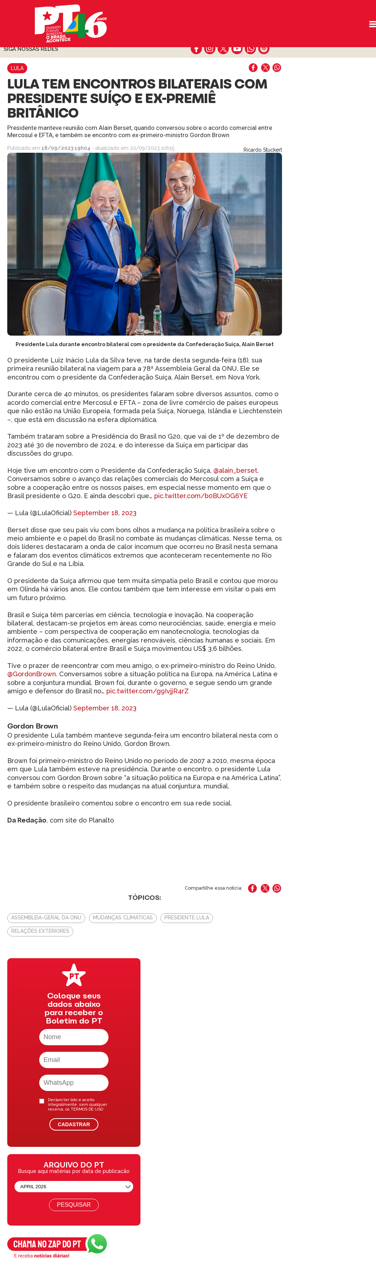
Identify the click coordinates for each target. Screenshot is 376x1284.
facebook (197, 48)
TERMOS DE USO (87, 1109)
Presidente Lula (186, 917)
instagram (210, 48)
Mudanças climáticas (123, 917)
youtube (237, 48)
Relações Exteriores (40, 931)
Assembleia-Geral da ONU (46, 917)
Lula (17, 68)
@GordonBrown (31, 674)
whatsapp (250, 48)
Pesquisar (74, 1205)
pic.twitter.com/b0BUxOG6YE (201, 496)
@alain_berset (235, 470)
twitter (223, 48)
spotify (264, 48)
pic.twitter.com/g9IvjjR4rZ (147, 691)
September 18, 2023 (104, 513)
